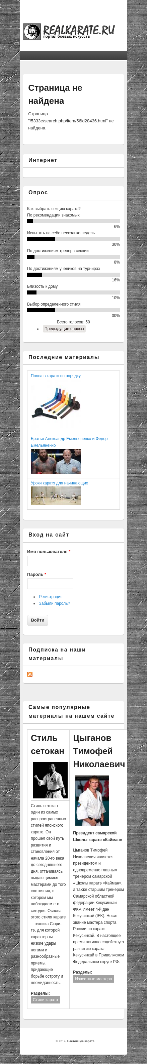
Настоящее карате (80, 1041)
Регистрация (51, 596)
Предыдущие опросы (64, 328)
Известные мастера (93, 979)
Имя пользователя (48, 551)
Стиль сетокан (47, 744)
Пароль (36, 574)
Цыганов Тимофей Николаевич (99, 751)
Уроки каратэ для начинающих (59, 483)
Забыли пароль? (54, 603)
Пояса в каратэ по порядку (56, 375)
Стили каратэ (45, 999)
